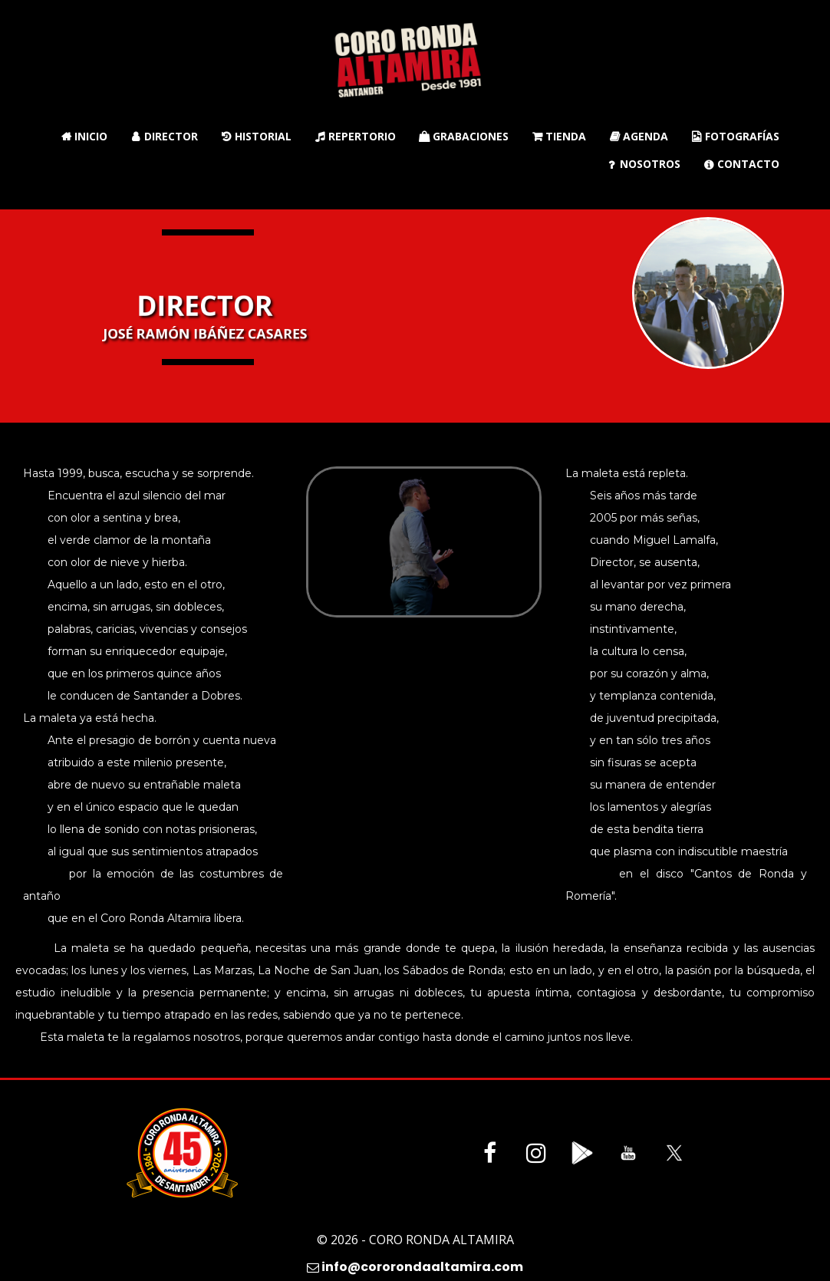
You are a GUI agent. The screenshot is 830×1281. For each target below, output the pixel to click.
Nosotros (643, 163)
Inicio (84, 136)
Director (164, 136)
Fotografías (735, 136)
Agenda (638, 136)
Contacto (741, 163)
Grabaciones (464, 136)
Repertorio (355, 136)
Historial (256, 136)
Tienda (559, 136)
